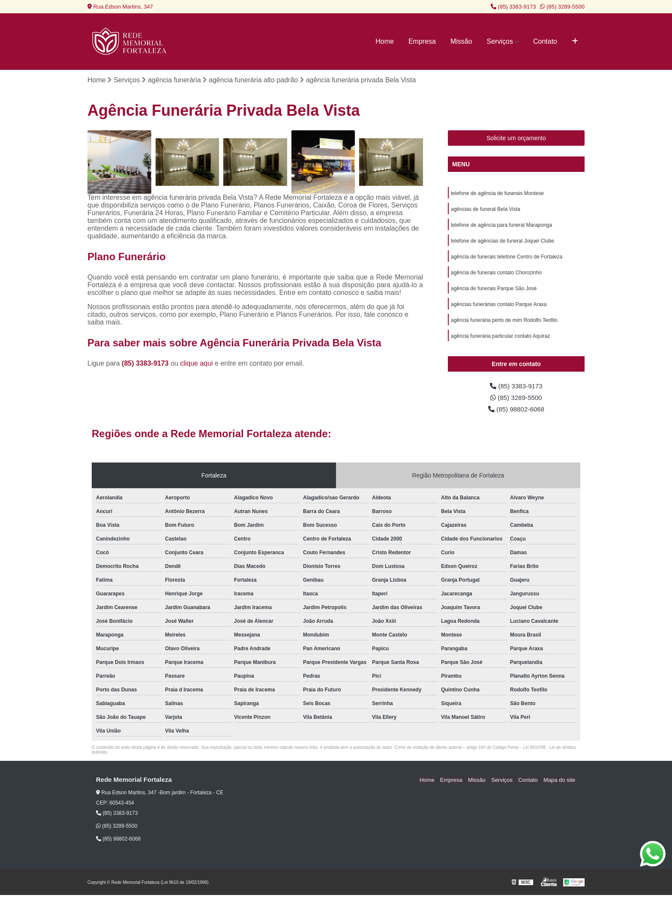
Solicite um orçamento (516, 138)
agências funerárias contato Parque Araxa (498, 308)
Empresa (422, 41)
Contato (545, 41)
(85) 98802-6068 (516, 414)
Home (384, 41)
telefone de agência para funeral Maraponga (501, 226)
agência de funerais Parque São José (494, 291)
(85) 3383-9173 (513, 6)
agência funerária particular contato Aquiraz (500, 340)
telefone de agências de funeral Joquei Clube (502, 243)
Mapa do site (560, 786)
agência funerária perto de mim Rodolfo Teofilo (504, 324)
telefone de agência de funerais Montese (497, 194)
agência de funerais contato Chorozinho (496, 275)
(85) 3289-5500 (562, 6)
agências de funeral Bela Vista (485, 210)
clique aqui (196, 363)
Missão (461, 41)
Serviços (500, 41)
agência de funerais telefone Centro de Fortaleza (506, 259)
